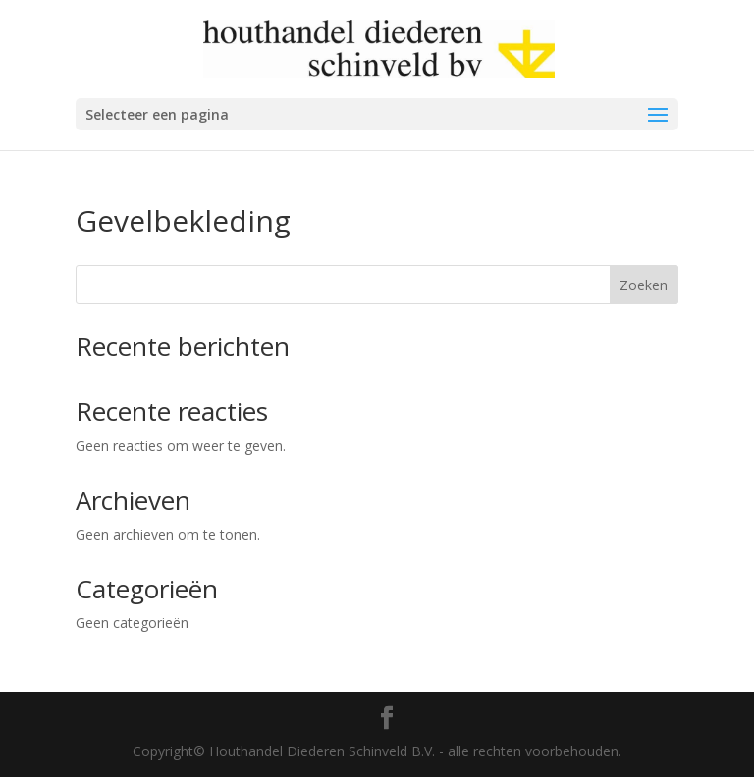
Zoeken (643, 285)
